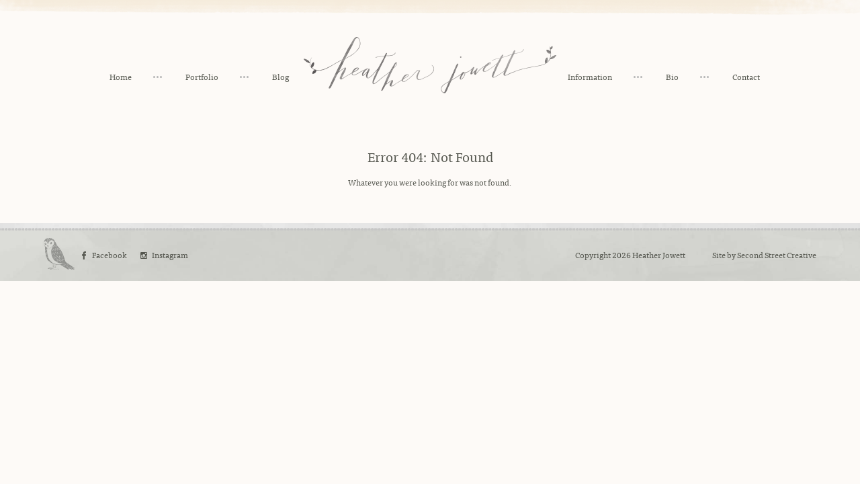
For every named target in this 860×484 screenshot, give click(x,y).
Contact (746, 76)
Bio (672, 76)
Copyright (593, 254)
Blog (280, 76)
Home (121, 76)
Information (590, 76)
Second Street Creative (776, 254)
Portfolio (201, 76)
